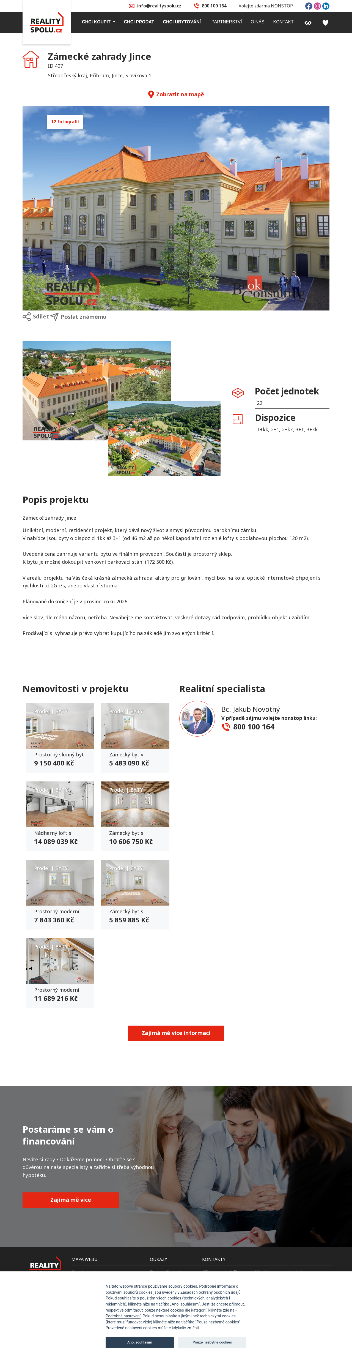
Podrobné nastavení (123, 1316)
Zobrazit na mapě (176, 94)
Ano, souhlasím (139, 1342)
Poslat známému (78, 317)
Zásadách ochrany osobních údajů (210, 1292)
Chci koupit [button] (97, 22)
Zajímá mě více (70, 1199)
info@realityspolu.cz (159, 6)
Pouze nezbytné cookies (212, 1342)
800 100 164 (214, 6)
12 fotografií (65, 122)
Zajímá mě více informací (176, 1033)
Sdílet (36, 316)
